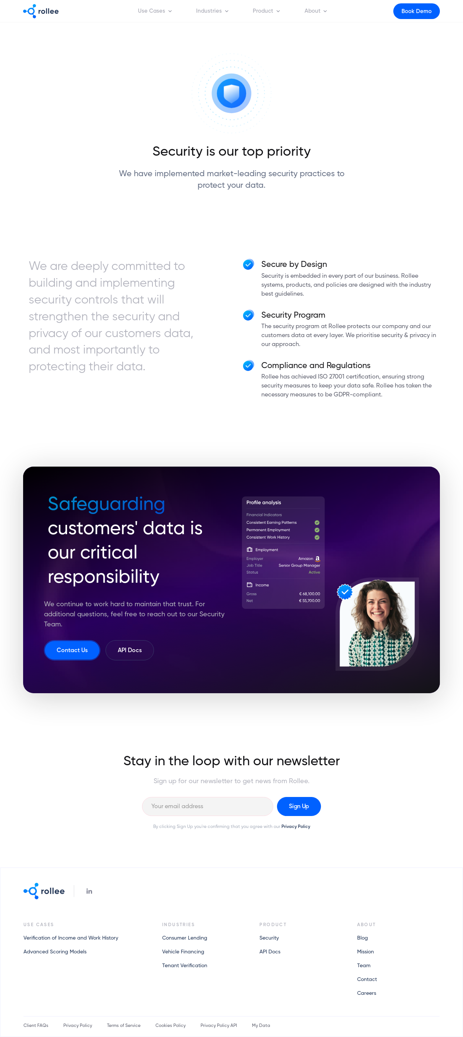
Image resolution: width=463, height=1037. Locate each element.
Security (269, 938)
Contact (367, 979)
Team (364, 965)
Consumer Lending (184, 938)
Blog (362, 938)
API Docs (269, 952)
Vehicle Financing (183, 952)
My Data (261, 1026)
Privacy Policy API (219, 1026)
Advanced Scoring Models (54, 952)
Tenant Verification (184, 965)
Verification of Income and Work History (70, 938)
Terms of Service (124, 1026)
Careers (366, 993)
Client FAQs (35, 1026)
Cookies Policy (170, 1026)
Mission (365, 952)
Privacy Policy (295, 827)
